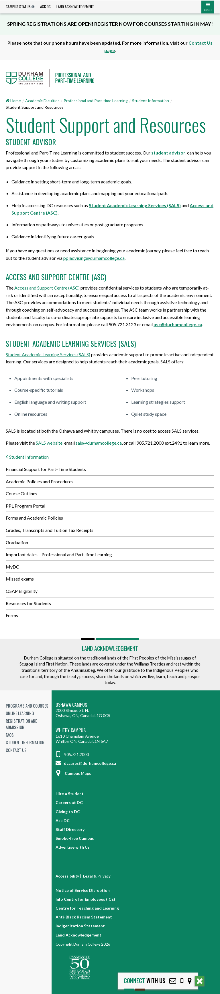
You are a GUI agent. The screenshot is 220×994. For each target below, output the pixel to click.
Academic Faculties (42, 100)
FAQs (10, 735)
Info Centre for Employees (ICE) (85, 899)
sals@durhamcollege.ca (99, 442)
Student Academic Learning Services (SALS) (48, 354)
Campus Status (18, 6)
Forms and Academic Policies (34, 517)
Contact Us (16, 750)
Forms (12, 615)
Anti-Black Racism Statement (84, 916)
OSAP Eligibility (22, 591)
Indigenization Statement (80, 925)
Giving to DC (68, 811)
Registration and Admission (22, 724)
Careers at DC (69, 802)
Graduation (17, 542)
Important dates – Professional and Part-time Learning (59, 554)
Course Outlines (21, 493)
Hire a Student (70, 793)
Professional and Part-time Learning (96, 100)
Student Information (150, 100)
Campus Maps (73, 773)
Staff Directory (70, 829)
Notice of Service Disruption (83, 890)
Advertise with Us (73, 847)
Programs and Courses (27, 705)
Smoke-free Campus (75, 838)
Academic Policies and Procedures (39, 481)
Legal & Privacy (97, 876)
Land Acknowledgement (75, 6)
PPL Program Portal (25, 505)
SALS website (49, 442)
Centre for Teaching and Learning (87, 908)
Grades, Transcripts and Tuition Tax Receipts (49, 530)
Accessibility (67, 876)
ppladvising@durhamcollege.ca (94, 258)
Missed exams (20, 578)
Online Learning (20, 713)
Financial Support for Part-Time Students (46, 469)
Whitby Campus (71, 730)
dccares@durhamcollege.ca (86, 763)
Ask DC (45, 6)
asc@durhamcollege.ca (178, 324)
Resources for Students (28, 603)
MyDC (12, 566)
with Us (144, 981)
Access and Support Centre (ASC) (47, 287)
